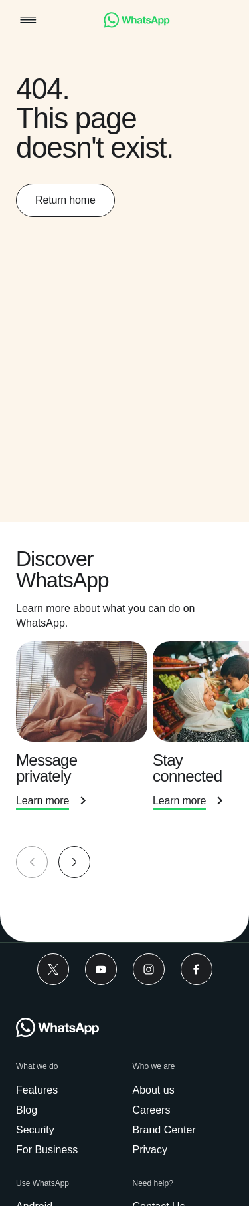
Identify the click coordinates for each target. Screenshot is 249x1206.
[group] (124, 731)
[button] (28, 21)
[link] (137, 24)
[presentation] (84, 740)
